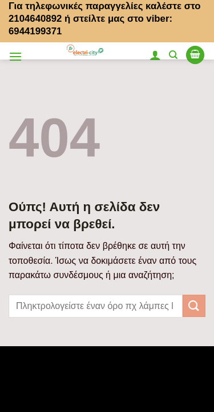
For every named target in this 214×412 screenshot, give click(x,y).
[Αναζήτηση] (173, 55)
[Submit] (194, 306)
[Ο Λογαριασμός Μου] (155, 55)
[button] (15, 56)
